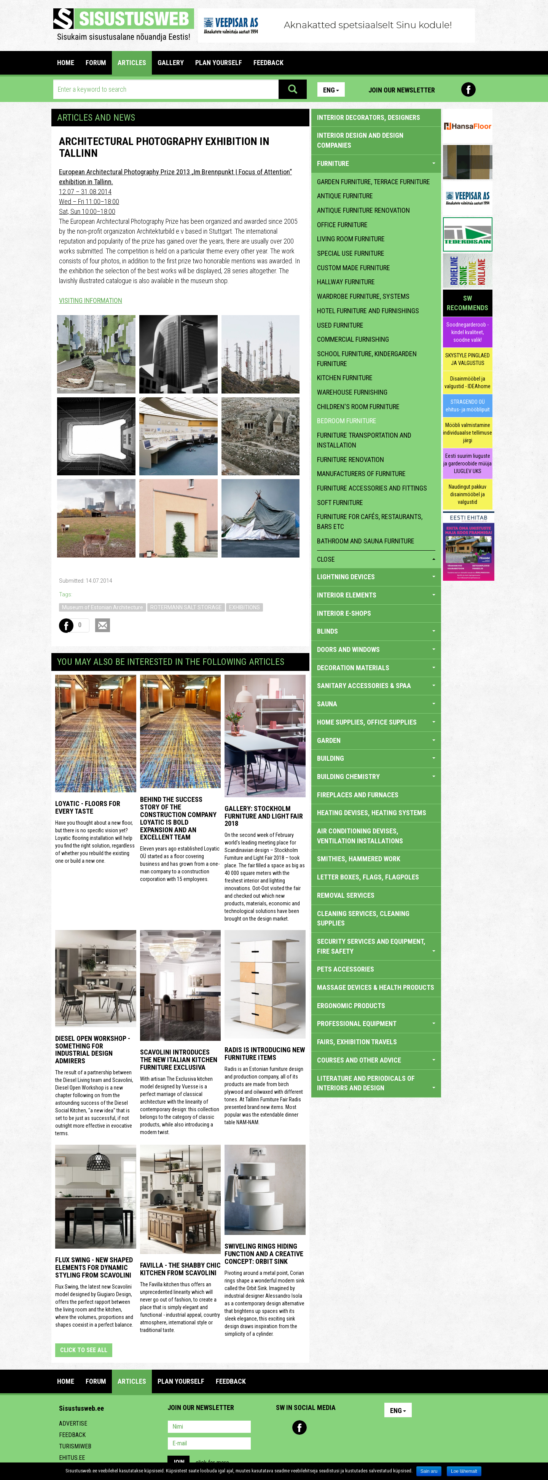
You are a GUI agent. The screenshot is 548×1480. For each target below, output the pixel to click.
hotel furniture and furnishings (368, 311)
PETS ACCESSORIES (345, 969)
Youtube (485, 89)
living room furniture (351, 239)
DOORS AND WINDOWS (376, 649)
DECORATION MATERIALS (376, 668)
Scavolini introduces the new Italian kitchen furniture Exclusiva (178, 1059)
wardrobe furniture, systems (363, 296)
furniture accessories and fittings (372, 488)
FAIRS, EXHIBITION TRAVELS (357, 1042)
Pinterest (452, 89)
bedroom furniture (346, 421)
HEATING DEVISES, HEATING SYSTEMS (371, 813)
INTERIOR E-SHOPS (344, 613)
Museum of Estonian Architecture (102, 607)
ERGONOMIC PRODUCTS (351, 1006)
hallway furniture (346, 282)
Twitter (332, 1427)
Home (65, 63)
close (376, 559)
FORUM (96, 63)
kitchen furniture (345, 378)
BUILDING (376, 758)
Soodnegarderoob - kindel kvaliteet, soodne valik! (467, 332)
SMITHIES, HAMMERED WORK (358, 859)
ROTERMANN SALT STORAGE (186, 607)
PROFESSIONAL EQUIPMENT (376, 1024)
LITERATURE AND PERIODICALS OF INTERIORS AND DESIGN (376, 1083)
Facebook (468, 89)
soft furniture (340, 503)
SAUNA (376, 704)
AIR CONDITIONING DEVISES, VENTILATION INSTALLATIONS (360, 836)
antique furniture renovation (363, 210)
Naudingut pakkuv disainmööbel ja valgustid (467, 494)
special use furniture (350, 253)
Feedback (72, 1435)
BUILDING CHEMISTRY (376, 777)
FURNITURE (376, 163)
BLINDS (376, 631)
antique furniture (345, 196)
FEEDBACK (268, 63)
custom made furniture (353, 268)
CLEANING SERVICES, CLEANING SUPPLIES (363, 918)
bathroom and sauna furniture (365, 541)
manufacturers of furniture (361, 474)
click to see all (83, 1350)
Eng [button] (331, 90)
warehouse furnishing (352, 392)
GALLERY (171, 63)
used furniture (340, 325)
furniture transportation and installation (364, 440)
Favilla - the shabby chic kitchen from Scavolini (180, 1269)
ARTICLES (132, 63)
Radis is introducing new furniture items (265, 1053)
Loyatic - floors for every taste (87, 807)
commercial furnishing (353, 339)
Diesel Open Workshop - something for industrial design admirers (92, 1049)
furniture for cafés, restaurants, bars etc (369, 522)
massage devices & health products (375, 987)
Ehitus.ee (72, 1457)
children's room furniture (358, 407)
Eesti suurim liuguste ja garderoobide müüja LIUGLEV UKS (467, 463)
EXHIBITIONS (244, 607)
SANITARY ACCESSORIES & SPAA (376, 686)
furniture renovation (350, 460)
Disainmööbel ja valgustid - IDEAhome (467, 382)
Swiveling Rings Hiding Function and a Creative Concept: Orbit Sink (264, 1253)
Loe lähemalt (464, 1471)
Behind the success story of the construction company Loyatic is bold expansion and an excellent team (178, 818)
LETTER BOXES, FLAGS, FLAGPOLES (368, 877)
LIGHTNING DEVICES (376, 577)
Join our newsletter (401, 90)
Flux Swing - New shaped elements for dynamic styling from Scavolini (94, 1267)
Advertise (73, 1423)
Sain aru (429, 1471)
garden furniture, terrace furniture (373, 182)
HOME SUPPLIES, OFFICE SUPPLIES (376, 722)
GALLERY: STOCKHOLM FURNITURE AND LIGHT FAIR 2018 (264, 816)
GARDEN (376, 740)
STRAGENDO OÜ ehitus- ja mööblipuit (468, 406)
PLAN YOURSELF (218, 63)
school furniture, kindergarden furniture (367, 359)
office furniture (342, 225)
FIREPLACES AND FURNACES (357, 795)
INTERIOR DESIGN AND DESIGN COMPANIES (360, 140)
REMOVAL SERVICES (345, 895)
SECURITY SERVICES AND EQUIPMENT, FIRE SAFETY (376, 946)
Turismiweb (75, 1446)
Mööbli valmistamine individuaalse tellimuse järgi (467, 432)
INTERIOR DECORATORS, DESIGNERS (368, 117)
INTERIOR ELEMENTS (376, 595)
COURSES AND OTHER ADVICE (376, 1060)
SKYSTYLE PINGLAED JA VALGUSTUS (467, 359)
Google (348, 1427)
